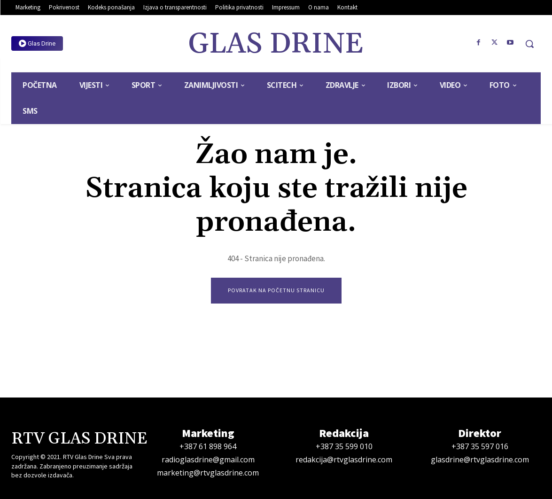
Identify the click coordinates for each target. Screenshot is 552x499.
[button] (529, 43)
